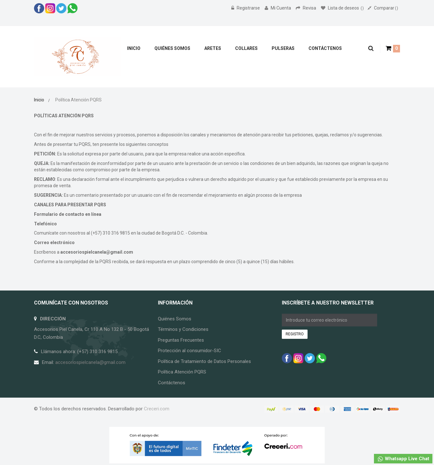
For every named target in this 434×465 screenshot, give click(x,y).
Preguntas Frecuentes (181, 340)
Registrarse (246, 7)
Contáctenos (171, 383)
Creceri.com (156, 409)
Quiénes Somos (174, 319)
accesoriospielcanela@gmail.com (96, 252)
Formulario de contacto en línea (67, 214)
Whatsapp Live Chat (403, 459)
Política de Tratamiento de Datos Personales (204, 361)
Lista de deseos (342, 7)
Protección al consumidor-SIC (189, 350)
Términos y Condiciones (183, 329)
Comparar (383, 7)
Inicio (39, 99)
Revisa (306, 7)
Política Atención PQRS (182, 372)
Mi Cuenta (278, 7)
